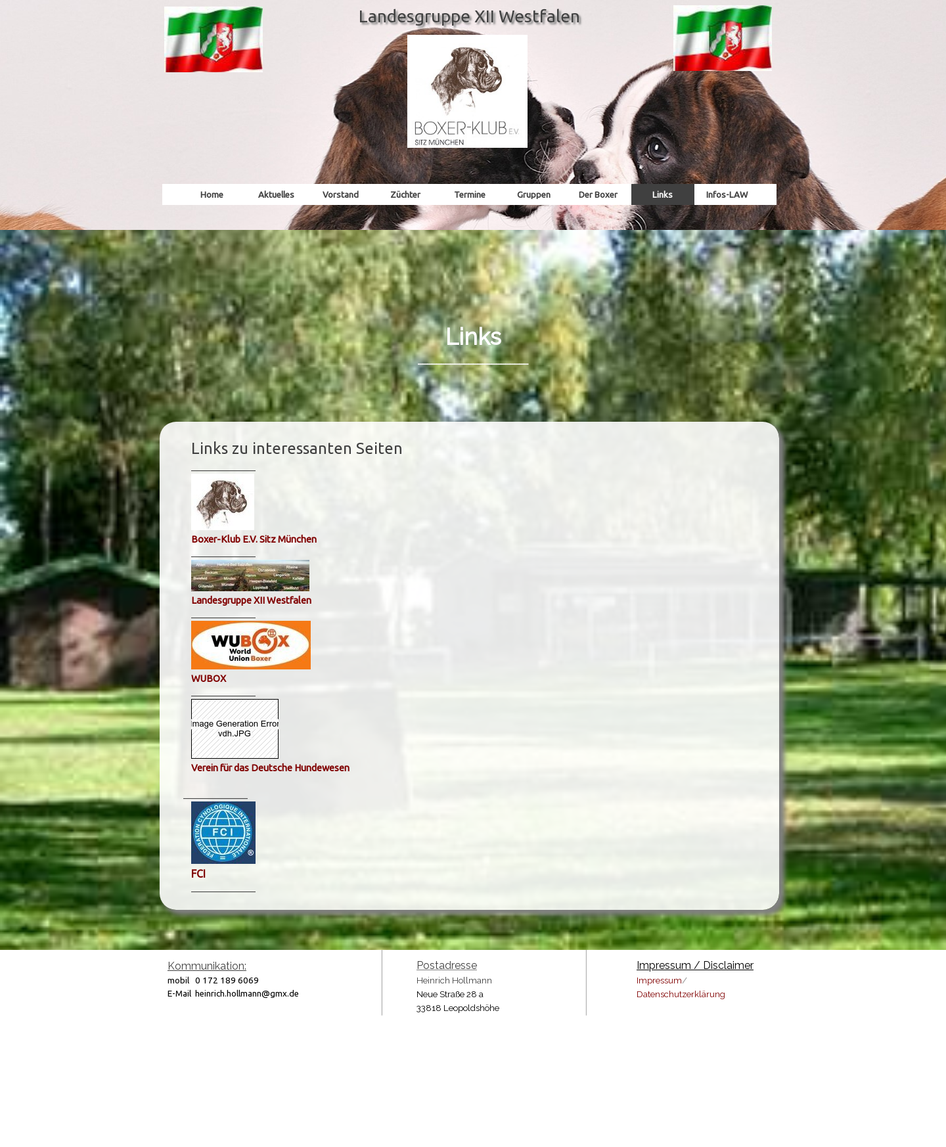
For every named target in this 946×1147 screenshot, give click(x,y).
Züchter (405, 195)
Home (211, 195)
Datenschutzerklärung (681, 994)
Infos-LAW (727, 195)
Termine (469, 195)
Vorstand (341, 195)
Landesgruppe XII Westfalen (251, 600)
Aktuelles (276, 195)
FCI (198, 874)
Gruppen (534, 195)
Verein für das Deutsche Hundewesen (270, 767)
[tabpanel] (473, 309)
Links (662, 195)
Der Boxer (598, 195)
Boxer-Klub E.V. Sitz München (254, 539)
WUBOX (208, 678)
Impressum (659, 980)
